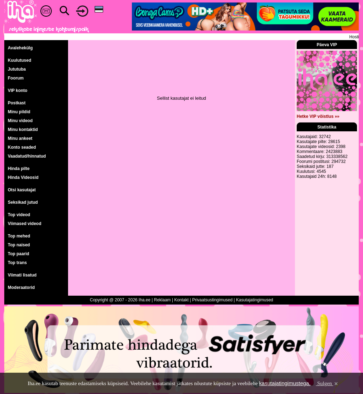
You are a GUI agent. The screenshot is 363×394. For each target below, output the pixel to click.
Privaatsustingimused (212, 299)
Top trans (17, 262)
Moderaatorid (21, 287)
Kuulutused (19, 60)
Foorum (16, 78)
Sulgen (327, 383)
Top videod (19, 214)
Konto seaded (22, 147)
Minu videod (20, 120)
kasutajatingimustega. (285, 383)
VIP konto (17, 90)
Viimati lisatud (22, 275)
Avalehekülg (20, 47)
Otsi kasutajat (22, 189)
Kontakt (181, 299)
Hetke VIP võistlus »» (318, 116)
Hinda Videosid (23, 177)
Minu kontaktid (23, 129)
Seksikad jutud (23, 202)
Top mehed (19, 236)
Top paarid (18, 253)
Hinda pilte (18, 168)
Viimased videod (24, 223)
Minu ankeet (20, 138)
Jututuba (17, 69)
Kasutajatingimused (254, 299)
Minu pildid (19, 111)
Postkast (17, 102)
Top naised (19, 244)
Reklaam (162, 299)
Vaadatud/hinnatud (27, 156)
